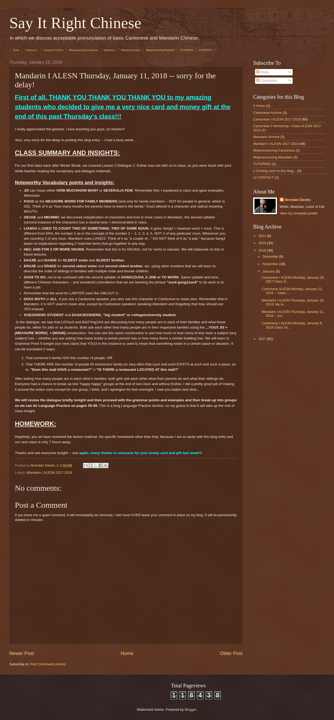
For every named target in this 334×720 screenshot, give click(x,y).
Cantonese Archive (53, 50)
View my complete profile (299, 213)
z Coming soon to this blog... (274, 171)
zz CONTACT (263, 177)
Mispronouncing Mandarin (160, 50)
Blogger (190, 710)
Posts (262, 72)
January (268, 271)
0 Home (259, 106)
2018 (262, 250)
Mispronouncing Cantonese (83, 50)
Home (16, 50)
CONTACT (205, 50)
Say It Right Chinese (75, 23)
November (270, 264)
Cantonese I (31, 50)
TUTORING (187, 50)
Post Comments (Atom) (48, 664)
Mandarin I (110, 50)
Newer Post (21, 653)
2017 (262, 339)
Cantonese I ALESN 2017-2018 (277, 119)
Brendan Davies (298, 200)
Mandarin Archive (130, 50)
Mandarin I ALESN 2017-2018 (49, 473)
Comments (266, 81)
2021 (262, 236)
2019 (262, 243)
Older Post (231, 653)
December (270, 256)
